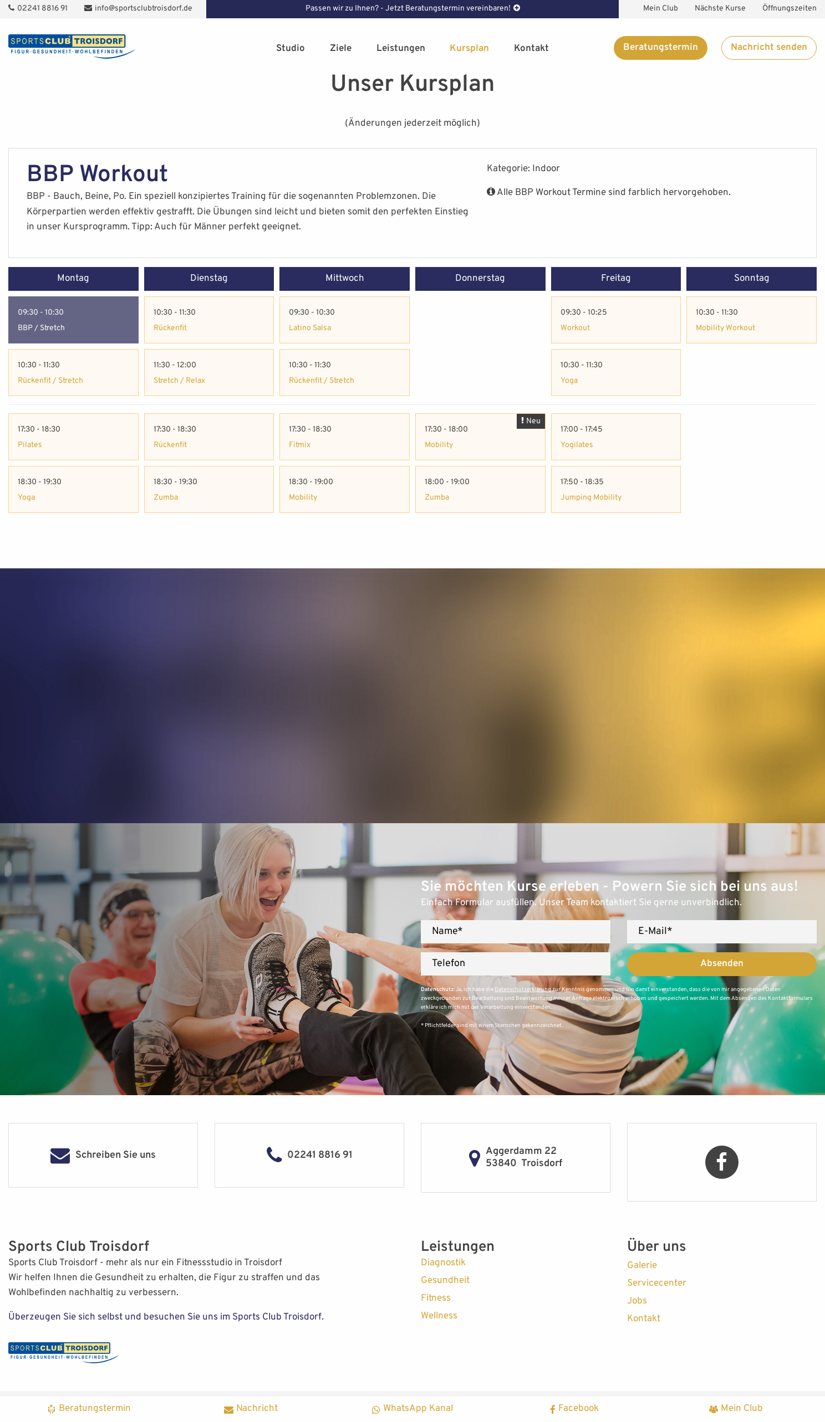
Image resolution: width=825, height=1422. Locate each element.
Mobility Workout (725, 328)
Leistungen (400, 49)
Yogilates (577, 445)
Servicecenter (656, 1283)
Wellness (439, 1316)
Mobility (303, 497)
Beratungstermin (660, 48)
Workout (575, 328)
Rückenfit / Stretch (50, 381)
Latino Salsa (310, 328)
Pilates (30, 445)
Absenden (721, 964)
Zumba (166, 497)
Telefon (448, 964)
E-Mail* (655, 932)
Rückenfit (170, 328)
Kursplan (469, 49)
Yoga (569, 381)
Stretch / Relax (179, 381)
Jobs (637, 1301)
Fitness (436, 1298)
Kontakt (531, 49)
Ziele (341, 49)
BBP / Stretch (41, 328)
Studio (290, 49)
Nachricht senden (769, 48)
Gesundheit (445, 1281)
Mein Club (660, 8)
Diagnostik (443, 1263)
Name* (447, 932)
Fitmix (299, 445)
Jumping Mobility (591, 497)
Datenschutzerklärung (523, 989)
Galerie (642, 1266)
